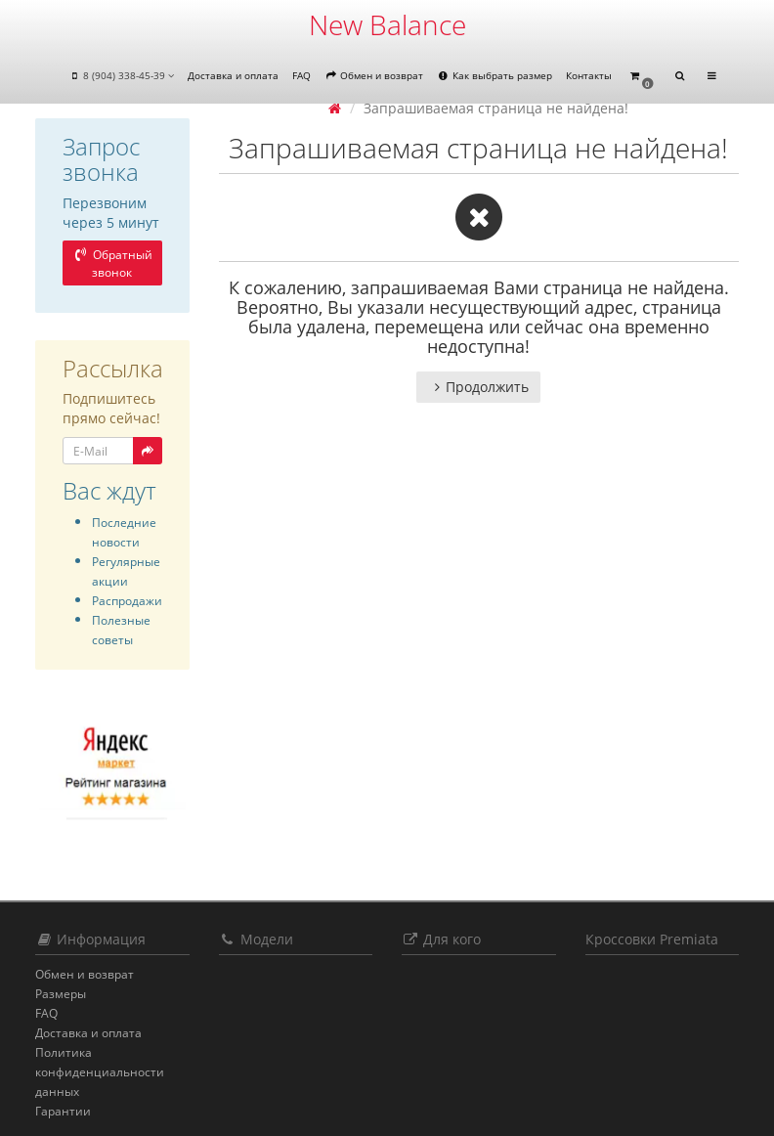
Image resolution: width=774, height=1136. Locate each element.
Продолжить (478, 386)
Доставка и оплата (233, 75)
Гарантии (63, 1111)
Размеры (60, 993)
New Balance (387, 24)
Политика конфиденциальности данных (99, 1072)
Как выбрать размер (494, 75)
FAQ (301, 75)
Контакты (589, 75)
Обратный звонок (112, 263)
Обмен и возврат (373, 75)
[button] (641, 77)
